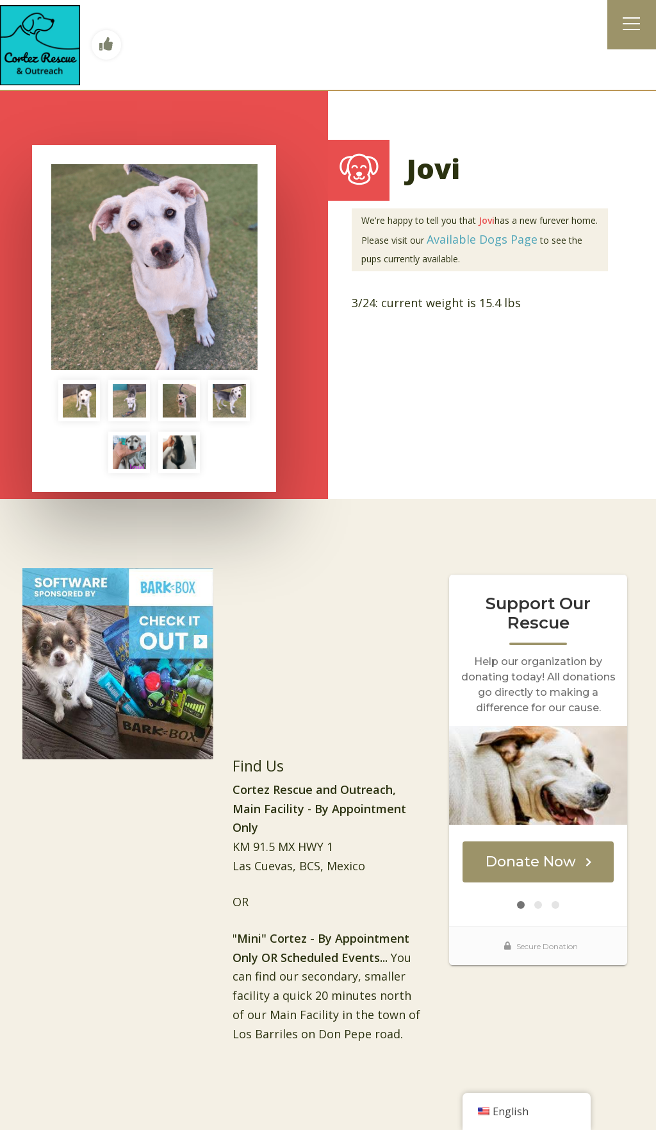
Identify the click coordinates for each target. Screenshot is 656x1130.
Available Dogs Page (482, 239)
